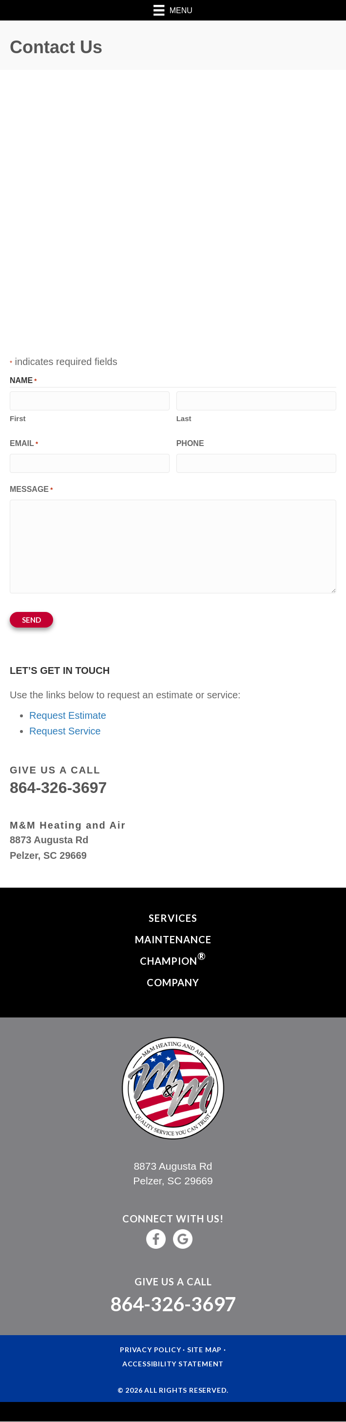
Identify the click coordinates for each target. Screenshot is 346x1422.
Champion (173, 958)
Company (173, 982)
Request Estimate (67, 715)
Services (173, 918)
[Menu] (173, 10)
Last (184, 418)
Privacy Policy (150, 1349)
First (18, 418)
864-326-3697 (173, 1304)
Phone (190, 443)
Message (31, 490)
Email (24, 444)
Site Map (204, 1349)
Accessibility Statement (173, 1364)
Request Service (65, 731)
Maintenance (173, 939)
